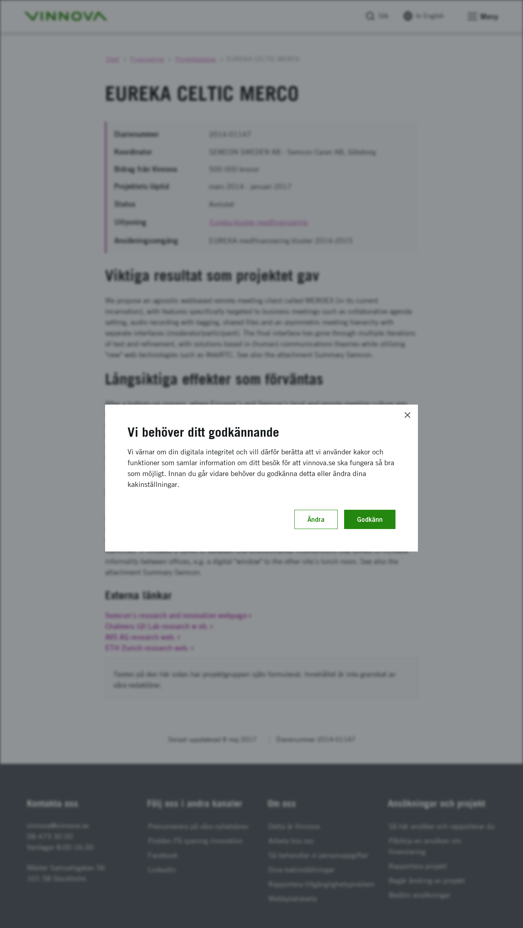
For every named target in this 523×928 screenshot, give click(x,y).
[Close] (407, 415)
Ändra (316, 519)
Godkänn (370, 519)
